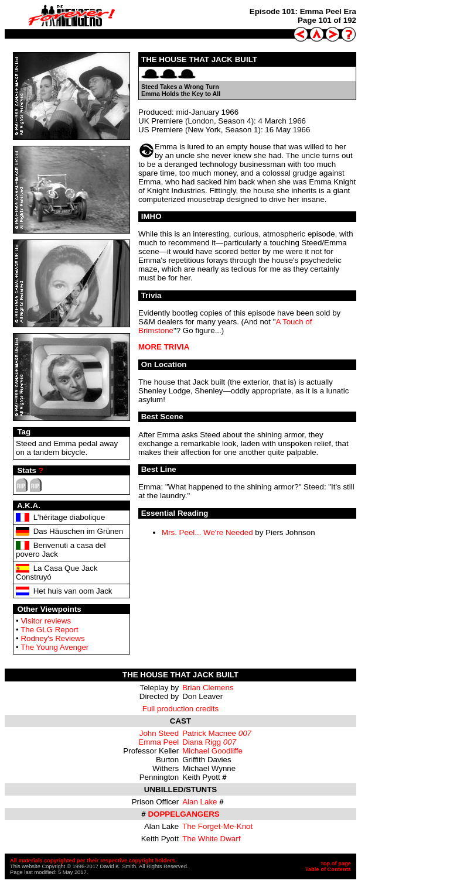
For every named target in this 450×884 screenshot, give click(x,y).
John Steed (159, 733)
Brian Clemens (207, 687)
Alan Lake (199, 801)
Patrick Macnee (209, 733)
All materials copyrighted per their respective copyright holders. (93, 861)
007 (244, 733)
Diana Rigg (201, 742)
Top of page (336, 863)
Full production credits (180, 708)
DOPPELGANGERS (183, 814)
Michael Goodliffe (212, 750)
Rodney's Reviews (52, 638)
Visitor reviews (46, 620)
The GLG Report (50, 629)
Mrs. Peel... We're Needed (207, 532)
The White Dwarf (211, 838)
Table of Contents (328, 869)
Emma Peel (158, 742)
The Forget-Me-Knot (217, 826)
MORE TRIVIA (163, 346)
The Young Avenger (54, 647)
